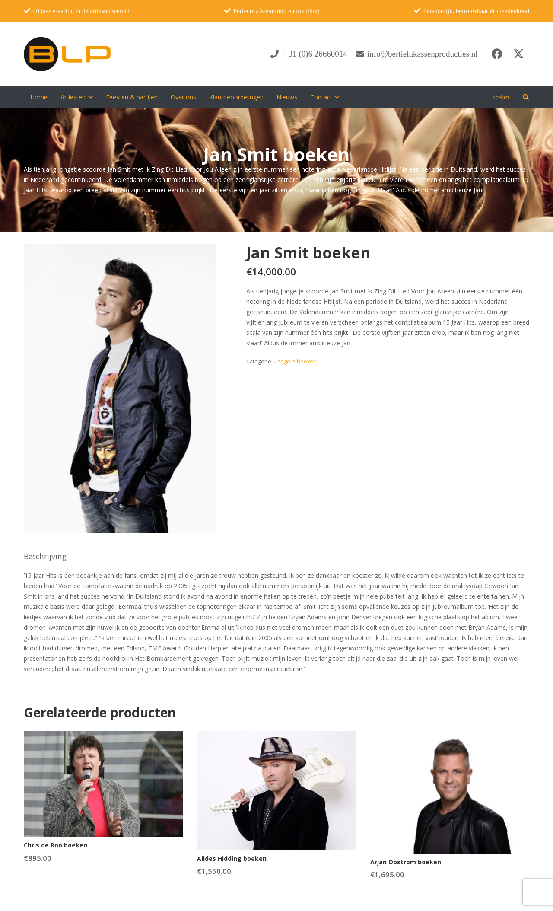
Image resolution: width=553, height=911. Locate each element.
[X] (518, 54)
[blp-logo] (67, 54)
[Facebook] (497, 54)
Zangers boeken (295, 361)
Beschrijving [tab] (45, 556)
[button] (89, 97)
